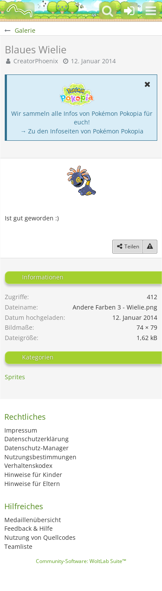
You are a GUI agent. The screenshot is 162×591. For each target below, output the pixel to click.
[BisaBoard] (19, 10)
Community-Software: (81, 561)
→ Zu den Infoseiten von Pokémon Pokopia (81, 131)
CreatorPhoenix (35, 61)
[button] (150, 10)
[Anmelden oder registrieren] (129, 10)
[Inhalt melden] (150, 247)
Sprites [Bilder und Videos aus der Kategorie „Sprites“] (15, 377)
